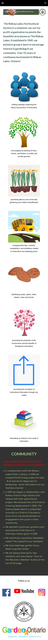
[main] (24, 43)
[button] (2, 3)
